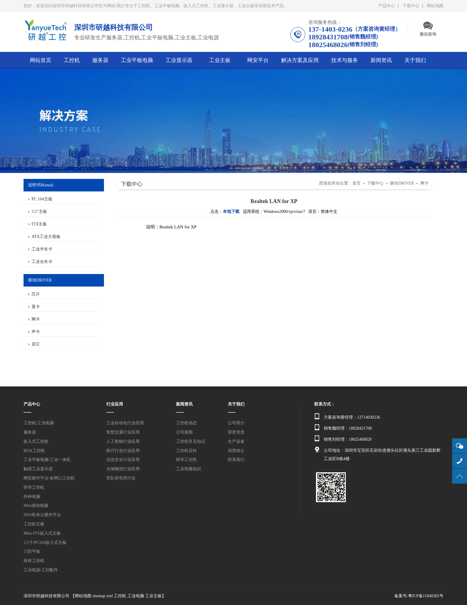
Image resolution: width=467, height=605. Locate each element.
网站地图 (435, 6)
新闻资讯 (184, 404)
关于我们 (236, 404)
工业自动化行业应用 (125, 423)
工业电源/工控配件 (41, 570)
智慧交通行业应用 (123, 432)
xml (109, 596)
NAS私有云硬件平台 (42, 515)
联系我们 (236, 459)
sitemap (98, 596)
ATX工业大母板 (46, 236)
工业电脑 (135, 596)
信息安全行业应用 (123, 459)
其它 (36, 344)
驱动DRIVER (402, 183)
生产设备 (236, 441)
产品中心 (386, 6)
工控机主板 (34, 524)
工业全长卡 (42, 261)
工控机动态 (186, 423)
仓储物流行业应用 (123, 469)
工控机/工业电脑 (39, 423)
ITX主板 (39, 224)
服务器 (30, 432)
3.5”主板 (39, 211)
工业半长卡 (42, 249)
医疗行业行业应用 (123, 450)
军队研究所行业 (121, 478)
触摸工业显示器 (38, 469)
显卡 (36, 306)
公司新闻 (184, 432)
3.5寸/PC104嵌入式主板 (45, 542)
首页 (356, 183)
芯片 (36, 294)
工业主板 (153, 596)
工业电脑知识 (188, 469)
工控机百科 (186, 450)
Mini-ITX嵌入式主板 (42, 533)
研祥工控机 (34, 560)
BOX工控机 (34, 450)
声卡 (36, 331)
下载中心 (411, 6)
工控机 (120, 596)
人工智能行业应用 (123, 441)
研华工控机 (34, 487)
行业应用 (114, 404)
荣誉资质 (236, 432)
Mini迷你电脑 (36, 505)
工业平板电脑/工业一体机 (47, 459)
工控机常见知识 (190, 441)
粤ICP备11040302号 (425, 596)
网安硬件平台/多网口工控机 (49, 478)
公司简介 (236, 423)
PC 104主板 (42, 199)
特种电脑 (32, 496)
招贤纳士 (236, 450)
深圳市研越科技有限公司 (46, 596)
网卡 (36, 319)
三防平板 (32, 551)
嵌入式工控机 (36, 441)
